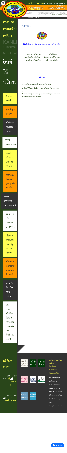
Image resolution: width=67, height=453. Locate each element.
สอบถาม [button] (58, 445)
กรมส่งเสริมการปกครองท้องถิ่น (9, 159)
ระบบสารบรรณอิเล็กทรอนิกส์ (10, 201)
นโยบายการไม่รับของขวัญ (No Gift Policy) (10, 244)
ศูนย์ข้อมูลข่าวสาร (10, 112)
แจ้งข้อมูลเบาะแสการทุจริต (11, 127)
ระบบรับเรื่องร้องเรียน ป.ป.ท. (9, 289)
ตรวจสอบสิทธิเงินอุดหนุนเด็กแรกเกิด (10, 181)
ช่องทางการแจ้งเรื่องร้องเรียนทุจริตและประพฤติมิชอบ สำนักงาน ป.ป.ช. (10, 322)
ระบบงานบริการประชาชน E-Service (10, 220)
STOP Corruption (10, 142)
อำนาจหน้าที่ (9, 98)
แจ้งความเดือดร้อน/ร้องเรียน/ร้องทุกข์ (10, 268)
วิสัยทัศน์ (26, 26)
